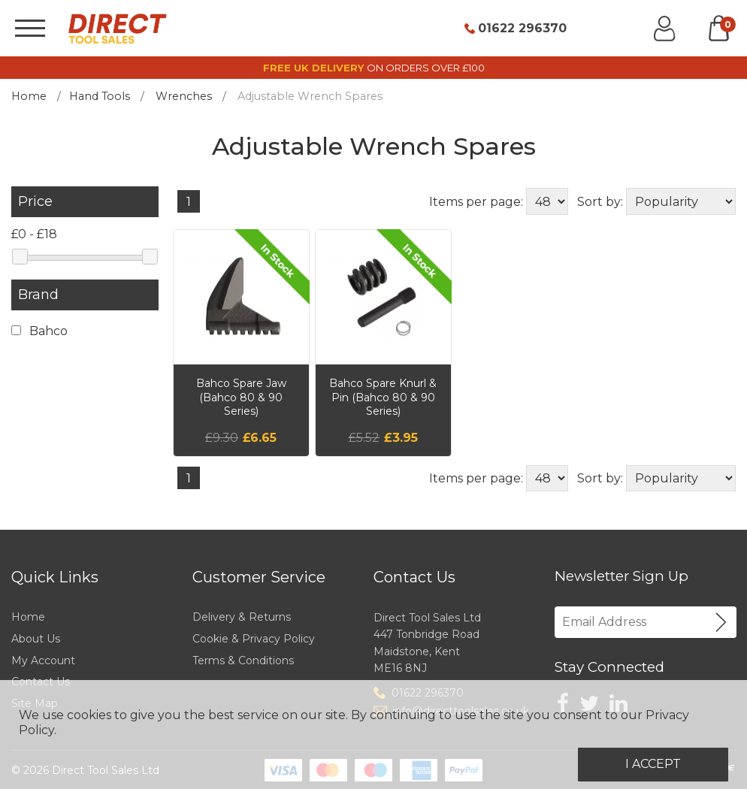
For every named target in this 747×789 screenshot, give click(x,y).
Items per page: (476, 202)
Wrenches (184, 96)
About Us (35, 638)
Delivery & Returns (241, 617)
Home (29, 96)
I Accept (653, 764)
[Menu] (30, 28)
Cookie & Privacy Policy (253, 638)
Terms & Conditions (243, 660)
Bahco (39, 331)
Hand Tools (99, 96)
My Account (43, 660)
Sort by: (600, 202)
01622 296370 (522, 29)
